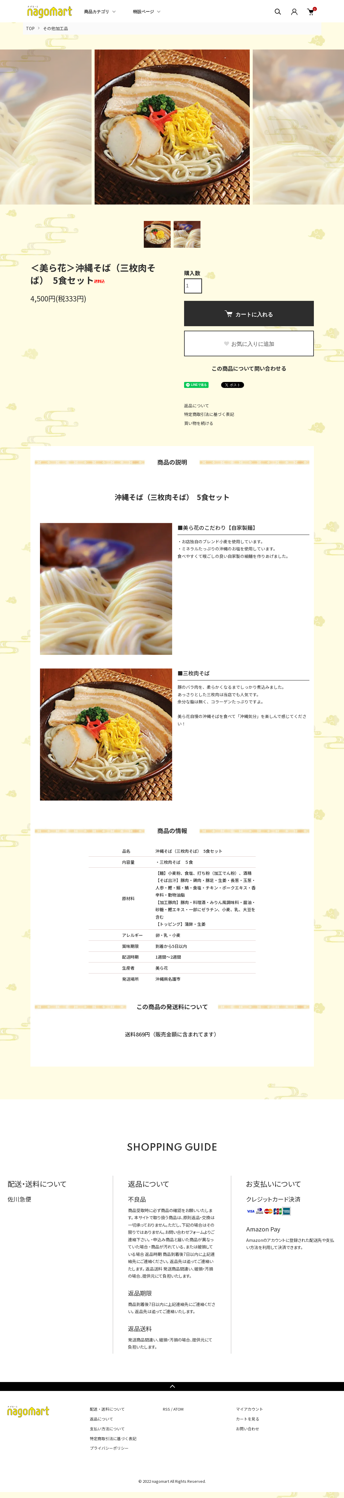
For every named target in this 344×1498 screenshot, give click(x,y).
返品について (196, 405)
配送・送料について (107, 1409)
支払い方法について (107, 1429)
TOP (30, 28)
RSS (166, 1409)
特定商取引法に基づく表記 (209, 414)
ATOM (178, 1409)
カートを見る (247, 1419)
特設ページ (143, 12)
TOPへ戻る (172, 1386)
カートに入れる (249, 314)
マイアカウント (249, 1409)
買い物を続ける (198, 423)
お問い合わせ (247, 1429)
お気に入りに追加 (248, 344)
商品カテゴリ (96, 12)
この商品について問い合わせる (249, 368)
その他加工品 (55, 28)
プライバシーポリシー (109, 1448)
